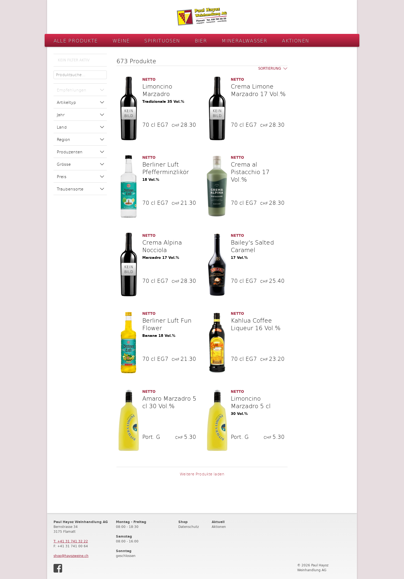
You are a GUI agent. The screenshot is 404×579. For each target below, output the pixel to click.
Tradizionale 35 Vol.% (163, 101)
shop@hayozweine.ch (71, 555)
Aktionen (295, 40)
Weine (121, 40)
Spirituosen (162, 40)
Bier (201, 40)
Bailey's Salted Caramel (252, 246)
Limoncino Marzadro (157, 90)
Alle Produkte (76, 40)
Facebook (58, 568)
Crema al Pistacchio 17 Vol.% (250, 171)
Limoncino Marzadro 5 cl (251, 402)
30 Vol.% (239, 413)
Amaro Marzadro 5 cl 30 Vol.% (169, 402)
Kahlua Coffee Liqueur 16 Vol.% (256, 324)
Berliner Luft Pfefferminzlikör (165, 168)
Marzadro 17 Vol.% (160, 257)
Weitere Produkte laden (202, 473)
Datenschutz (188, 526)
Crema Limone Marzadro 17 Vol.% (258, 90)
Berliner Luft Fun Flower (167, 324)
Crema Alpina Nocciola (162, 246)
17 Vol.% (239, 257)
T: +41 (71, 541)
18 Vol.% (150, 179)
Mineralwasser (244, 40)
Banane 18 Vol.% (158, 335)
